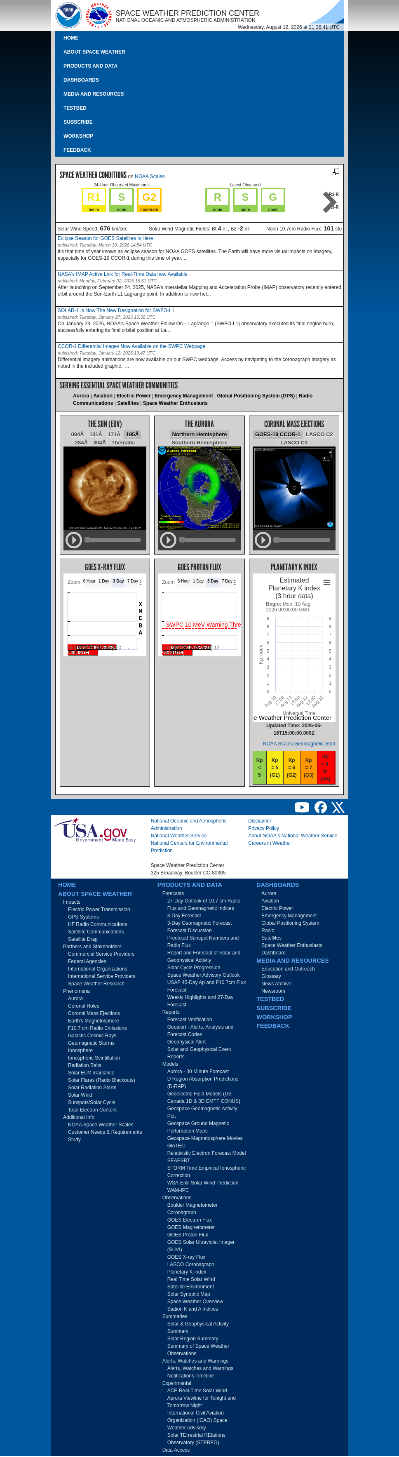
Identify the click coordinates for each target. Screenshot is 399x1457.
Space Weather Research (96, 984)
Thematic (123, 442)
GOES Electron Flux (189, 1220)
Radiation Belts (84, 1065)
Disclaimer (259, 821)
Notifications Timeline (190, 1376)
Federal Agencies (87, 961)
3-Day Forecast (184, 916)
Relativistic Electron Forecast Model (206, 1153)
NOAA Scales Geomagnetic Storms (302, 744)
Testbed (75, 108)
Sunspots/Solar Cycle (91, 1102)
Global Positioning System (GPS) (256, 396)
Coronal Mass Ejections (94, 1013)
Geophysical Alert (186, 1042)
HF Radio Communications (97, 924)
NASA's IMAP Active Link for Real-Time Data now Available (123, 274)
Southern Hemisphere (199, 442)
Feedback (77, 150)
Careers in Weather (269, 843)
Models (170, 1064)
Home (70, 38)
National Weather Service (179, 836)
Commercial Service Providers (101, 954)
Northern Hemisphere (199, 434)
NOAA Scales (150, 176)
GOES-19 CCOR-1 (277, 434)
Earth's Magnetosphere (93, 1021)
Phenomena (76, 991)
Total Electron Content (92, 1110)
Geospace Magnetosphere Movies (205, 1138)
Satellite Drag (83, 939)
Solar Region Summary (192, 1339)
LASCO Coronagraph (190, 1264)
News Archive (276, 984)
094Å (77, 434)
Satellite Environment (190, 1287)
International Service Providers (101, 976)
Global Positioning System (290, 923)
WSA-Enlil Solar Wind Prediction (203, 1183)
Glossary (271, 976)
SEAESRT (178, 1160)
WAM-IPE (178, 1190)
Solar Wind (80, 1095)
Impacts (71, 902)
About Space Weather (94, 52)
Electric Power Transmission (99, 909)
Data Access (176, 1450)
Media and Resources (93, 94)
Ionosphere (80, 1050)
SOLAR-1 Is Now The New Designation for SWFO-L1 (116, 310)
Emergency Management (184, 396)
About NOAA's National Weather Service (292, 836)
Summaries (175, 1316)
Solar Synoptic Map (188, 1294)
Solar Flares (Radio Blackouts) (101, 1080)
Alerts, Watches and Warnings (195, 1361)
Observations (177, 1198)
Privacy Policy (263, 828)
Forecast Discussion (189, 930)
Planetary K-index (187, 1272)
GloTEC (176, 1146)
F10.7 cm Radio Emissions (97, 1028)
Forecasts (173, 893)
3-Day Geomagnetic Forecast (199, 923)
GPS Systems (83, 917)
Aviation (103, 396)
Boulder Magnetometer (192, 1205)
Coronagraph (181, 1212)
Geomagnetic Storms (91, 1043)
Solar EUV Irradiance (91, 1073)
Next (330, 202)
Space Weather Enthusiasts (175, 403)
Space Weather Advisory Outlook (203, 975)
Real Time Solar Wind (191, 1279)
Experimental (176, 1383)
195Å (132, 434)
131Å (95, 434)
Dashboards (81, 80)
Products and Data (90, 66)
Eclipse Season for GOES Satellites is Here (105, 238)
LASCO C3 (293, 442)
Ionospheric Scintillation (94, 1058)
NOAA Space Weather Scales (101, 1125)
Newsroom (273, 991)
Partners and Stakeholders (92, 946)
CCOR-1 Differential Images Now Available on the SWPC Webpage (131, 346)
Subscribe (78, 122)
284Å (81, 442)
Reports (171, 1012)
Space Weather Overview (195, 1301)
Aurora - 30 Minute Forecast (198, 1071)
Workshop (78, 136)
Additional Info (78, 1117)
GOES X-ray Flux (186, 1257)
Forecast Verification (189, 1019)
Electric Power (134, 396)
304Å (99, 442)
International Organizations (97, 969)
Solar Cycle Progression (194, 968)
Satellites (128, 403)
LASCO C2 (319, 434)
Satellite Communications (96, 932)
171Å (114, 434)
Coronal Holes (83, 1006)
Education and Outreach (288, 969)
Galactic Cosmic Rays (92, 1036)
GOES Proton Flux (187, 1235)
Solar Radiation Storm (92, 1087)
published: (68, 244)
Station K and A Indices (192, 1309)
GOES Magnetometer (191, 1227)
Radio (267, 930)
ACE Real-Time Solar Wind (197, 1391)
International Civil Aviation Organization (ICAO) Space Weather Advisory (197, 1420)
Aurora (81, 396)
